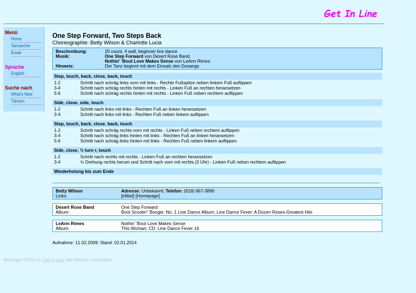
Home (16, 39)
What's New (22, 94)
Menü (11, 32)
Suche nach (18, 88)
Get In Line (53, 259)
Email (16, 52)
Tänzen (17, 101)
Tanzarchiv (20, 46)
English (17, 73)
